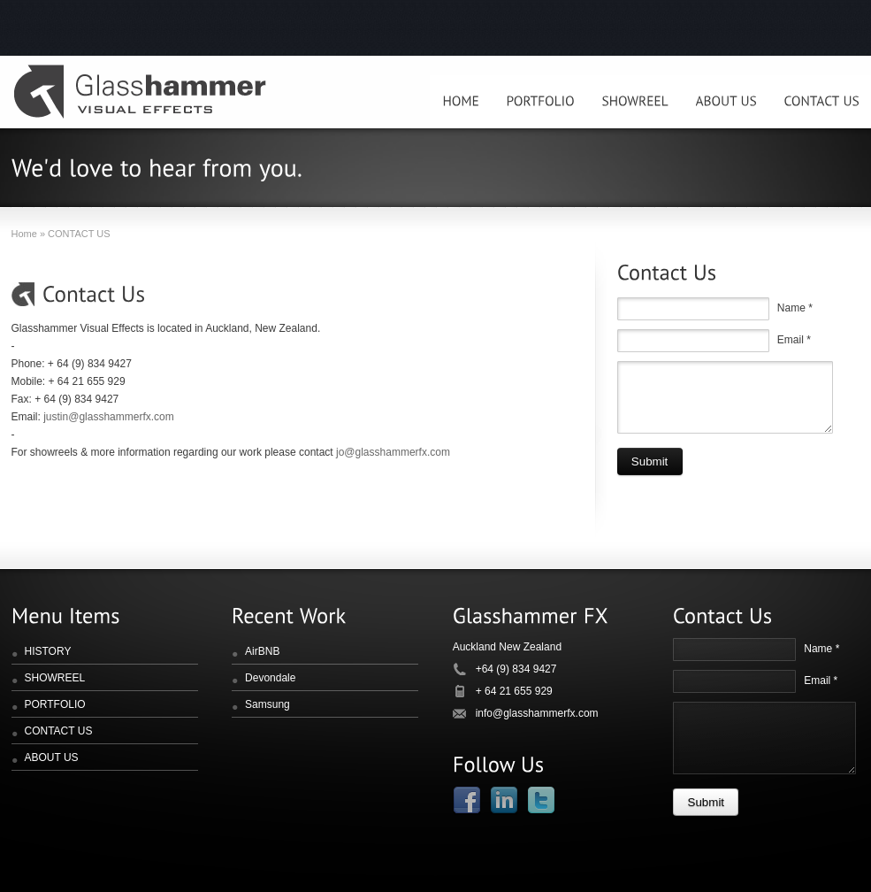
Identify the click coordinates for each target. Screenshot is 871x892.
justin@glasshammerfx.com (108, 417)
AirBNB (262, 651)
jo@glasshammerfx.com (393, 452)
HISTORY (48, 651)
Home (24, 233)
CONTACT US (59, 731)
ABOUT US (52, 757)
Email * (794, 340)
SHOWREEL (55, 678)
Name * (795, 308)
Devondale (270, 678)
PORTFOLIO (55, 704)
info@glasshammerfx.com (537, 713)
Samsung (267, 704)
